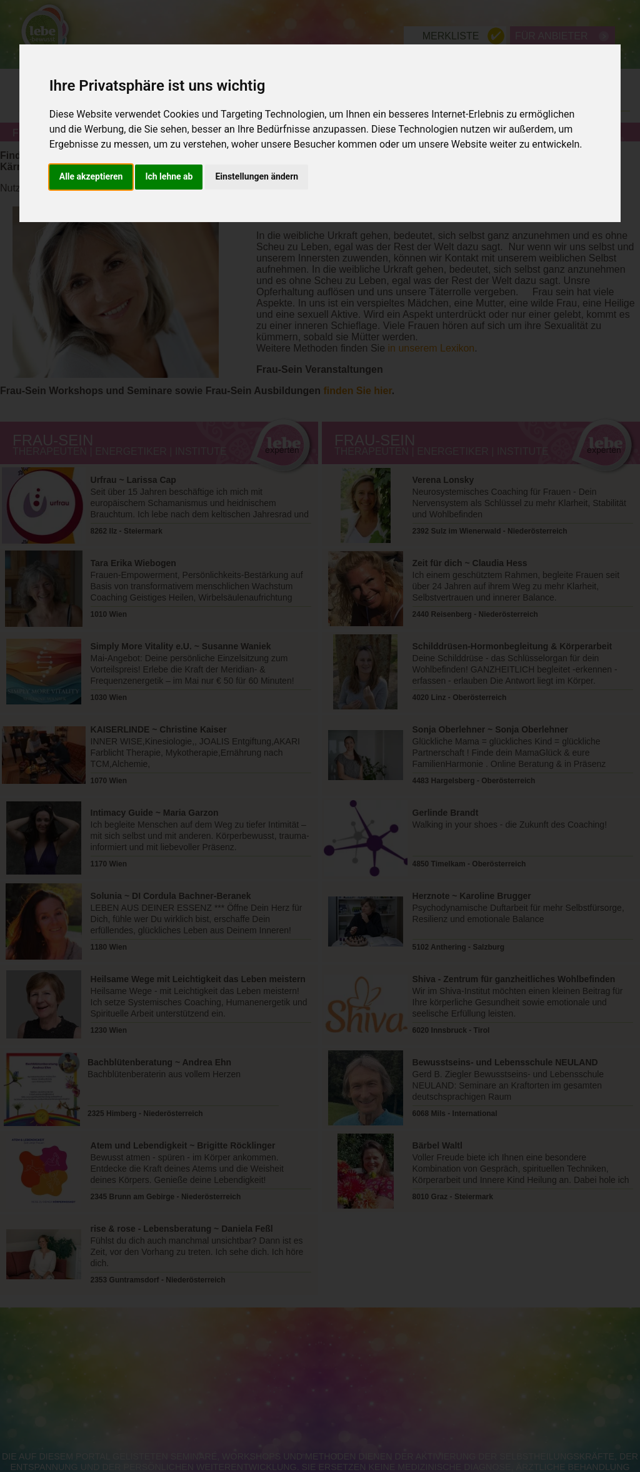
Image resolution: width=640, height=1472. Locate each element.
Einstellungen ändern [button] (256, 176)
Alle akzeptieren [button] (91, 176)
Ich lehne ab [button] (168, 176)
